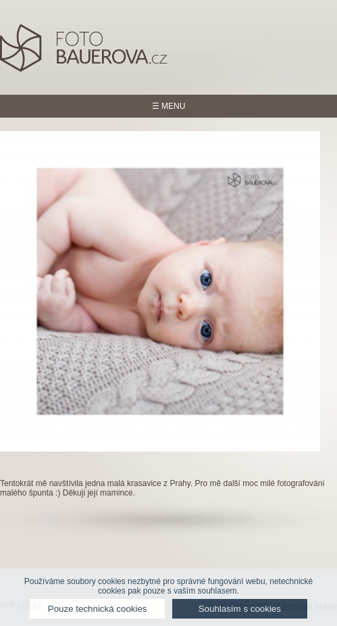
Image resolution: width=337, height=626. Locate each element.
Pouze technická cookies (97, 609)
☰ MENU (169, 106)
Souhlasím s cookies (240, 609)
